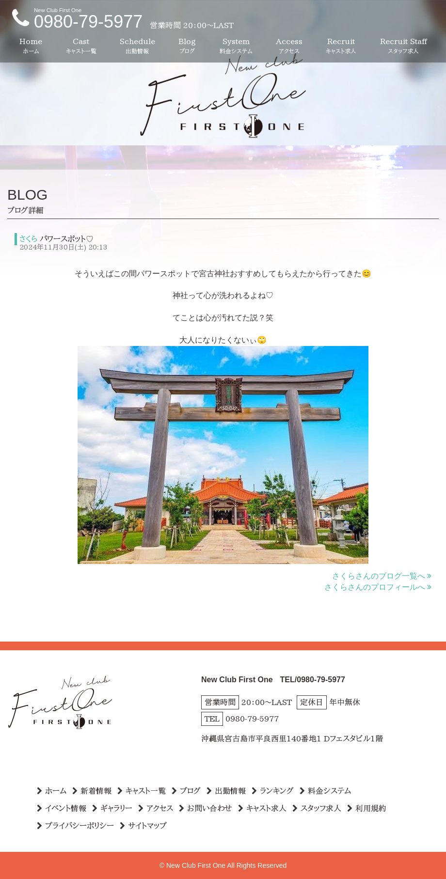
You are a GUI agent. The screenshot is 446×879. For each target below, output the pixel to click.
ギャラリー (112, 808)
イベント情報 (61, 808)
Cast (81, 46)
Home (30, 46)
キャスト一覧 (141, 791)
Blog (187, 46)
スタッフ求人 (316, 808)
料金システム (325, 791)
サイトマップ (143, 826)
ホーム (51, 791)
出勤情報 (226, 791)
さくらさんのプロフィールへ (377, 587)
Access (289, 46)
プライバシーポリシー (75, 826)
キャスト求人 (262, 808)
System (236, 46)
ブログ (186, 791)
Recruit (341, 46)
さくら (28, 239)
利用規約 (366, 808)
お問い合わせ (205, 808)
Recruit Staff (403, 46)
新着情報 (92, 791)
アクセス (155, 808)
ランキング (273, 791)
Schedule (137, 46)
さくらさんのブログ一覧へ (381, 576)
